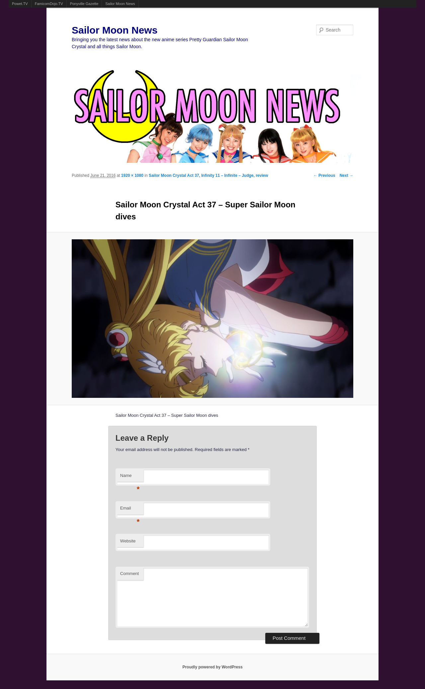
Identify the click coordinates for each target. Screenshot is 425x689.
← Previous (324, 175)
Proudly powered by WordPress (212, 667)
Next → (346, 175)
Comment (129, 573)
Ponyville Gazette (84, 4)
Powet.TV (20, 4)
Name (130, 477)
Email (130, 510)
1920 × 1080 (132, 175)
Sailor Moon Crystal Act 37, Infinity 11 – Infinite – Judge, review (208, 175)
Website (128, 540)
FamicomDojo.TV (49, 4)
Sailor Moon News (120, 4)
